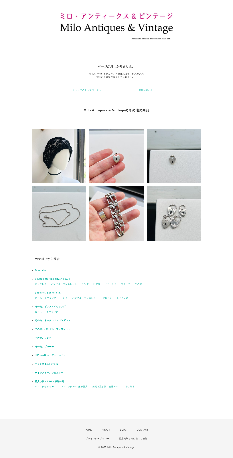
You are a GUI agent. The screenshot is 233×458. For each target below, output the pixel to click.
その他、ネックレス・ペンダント (52, 320)
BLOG (123, 430)
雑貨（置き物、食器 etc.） (106, 386)
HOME (88, 430)
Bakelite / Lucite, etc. (48, 293)
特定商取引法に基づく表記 (133, 438)
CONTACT (142, 430)
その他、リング (43, 338)
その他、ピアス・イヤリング (50, 306)
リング (85, 284)
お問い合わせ (146, 90)
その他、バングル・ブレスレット (52, 329)
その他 (138, 284)
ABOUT (106, 430)
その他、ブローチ (44, 346)
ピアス (96, 284)
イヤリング (110, 284)
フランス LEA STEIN (46, 364)
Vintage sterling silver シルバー (53, 279)
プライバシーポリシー (97, 438)
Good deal (41, 270)
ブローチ (126, 284)
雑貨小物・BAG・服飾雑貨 (49, 381)
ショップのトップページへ (87, 90)
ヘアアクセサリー (44, 386)
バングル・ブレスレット (64, 284)
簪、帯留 (130, 386)
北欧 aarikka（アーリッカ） (50, 355)
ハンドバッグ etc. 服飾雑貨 (73, 386)
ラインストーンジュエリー (49, 372)
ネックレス (41, 284)
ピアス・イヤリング (45, 298)
